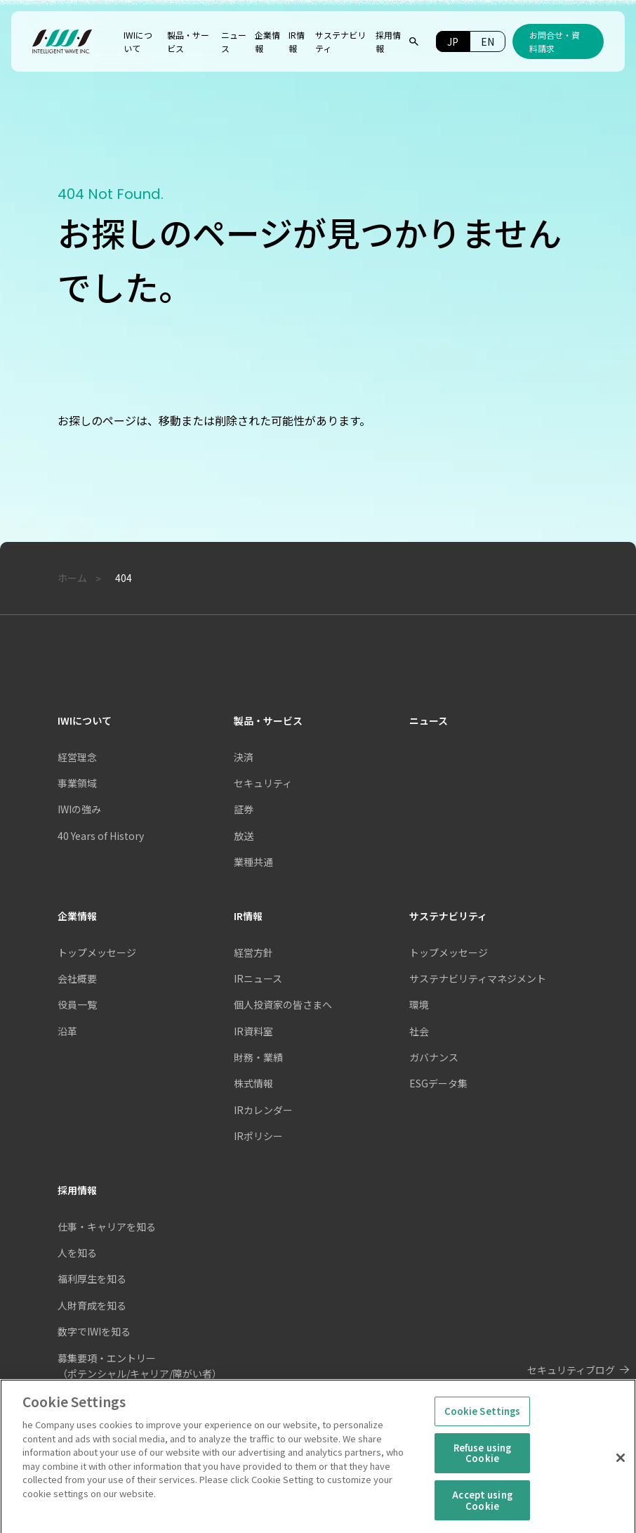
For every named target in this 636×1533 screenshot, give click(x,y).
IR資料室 (253, 1031)
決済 (243, 757)
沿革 (67, 1031)
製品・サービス (268, 720)
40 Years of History (101, 836)
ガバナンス (433, 1057)
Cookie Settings (482, 1416)
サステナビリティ (448, 916)
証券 (243, 809)
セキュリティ (263, 783)
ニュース (428, 720)
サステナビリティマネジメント (477, 978)
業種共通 (253, 862)
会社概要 (77, 978)
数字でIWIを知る (94, 1331)
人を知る (77, 1253)
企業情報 (77, 916)
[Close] (620, 1464)
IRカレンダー (263, 1110)
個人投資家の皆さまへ (283, 1004)
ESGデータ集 (438, 1083)
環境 (419, 1004)
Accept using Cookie (482, 1506)
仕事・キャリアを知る (107, 1227)
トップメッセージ (97, 952)
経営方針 (253, 952)
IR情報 (248, 916)
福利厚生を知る (92, 1279)
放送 (243, 836)
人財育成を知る (92, 1305)
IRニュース (258, 978)
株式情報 (253, 1083)
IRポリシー (258, 1136)
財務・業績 (258, 1057)
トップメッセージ (448, 952)
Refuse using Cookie (482, 1459)
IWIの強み (79, 809)
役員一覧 (77, 1004)
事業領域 (77, 783)
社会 (419, 1031)
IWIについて (85, 720)
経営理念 (77, 757)
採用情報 (77, 1190)
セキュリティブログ (571, 1370)
